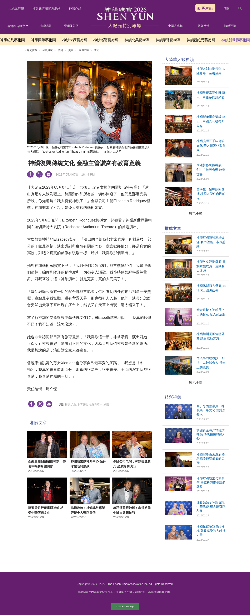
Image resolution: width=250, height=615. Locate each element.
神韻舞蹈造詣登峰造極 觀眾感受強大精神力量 (210, 530)
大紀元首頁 (31, 50)
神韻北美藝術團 (137, 40)
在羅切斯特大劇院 (99, 404)
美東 (70, 50)
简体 (227, 8)
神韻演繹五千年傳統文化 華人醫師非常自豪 (210, 145)
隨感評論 (230, 25)
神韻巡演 (47, 50)
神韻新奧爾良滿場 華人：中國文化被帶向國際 (210, 121)
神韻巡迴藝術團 (105, 40)
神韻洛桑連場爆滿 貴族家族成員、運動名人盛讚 (210, 266)
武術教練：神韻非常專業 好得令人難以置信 (88, 510)
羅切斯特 (84, 50)
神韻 (67, 404)
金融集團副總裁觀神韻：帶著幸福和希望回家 (47, 464)
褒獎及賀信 (71, 25)
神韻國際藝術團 (43, 40)
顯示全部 (195, 213)
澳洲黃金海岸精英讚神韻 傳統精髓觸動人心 (210, 434)
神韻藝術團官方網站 (46, 8)
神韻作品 (75, 8)
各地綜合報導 (18, 26)
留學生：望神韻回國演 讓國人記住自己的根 (210, 193)
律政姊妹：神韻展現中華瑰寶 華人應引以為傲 (210, 506)
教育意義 (83, 404)
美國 (60, 50)
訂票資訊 (205, 8)
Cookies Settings (125, 606)
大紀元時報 (16, 8)
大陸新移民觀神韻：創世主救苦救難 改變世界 (210, 169)
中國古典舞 (175, 25)
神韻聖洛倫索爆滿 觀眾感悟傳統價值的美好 (210, 458)
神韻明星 (45, 25)
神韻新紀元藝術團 (201, 40)
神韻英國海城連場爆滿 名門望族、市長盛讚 (210, 242)
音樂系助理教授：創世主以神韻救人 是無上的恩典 (210, 362)
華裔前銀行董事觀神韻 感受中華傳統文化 (45, 510)
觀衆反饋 (203, 25)
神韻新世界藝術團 (235, 40)
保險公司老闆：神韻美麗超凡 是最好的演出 (132, 464)
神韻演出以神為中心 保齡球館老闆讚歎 (88, 464)
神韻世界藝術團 (74, 40)
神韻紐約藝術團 (12, 40)
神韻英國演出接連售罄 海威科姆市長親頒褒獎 (210, 482)
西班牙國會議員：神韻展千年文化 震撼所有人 (210, 410)
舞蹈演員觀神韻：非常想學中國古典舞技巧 (132, 510)
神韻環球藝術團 (168, 40)
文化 (73, 404)
